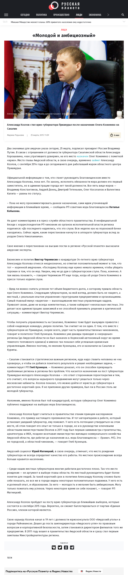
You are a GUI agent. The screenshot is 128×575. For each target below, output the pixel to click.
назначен (82, 156)
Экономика (95, 14)
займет (96, 160)
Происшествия (61, 14)
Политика (41, 14)
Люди (79, 14)
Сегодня (25, 14)
